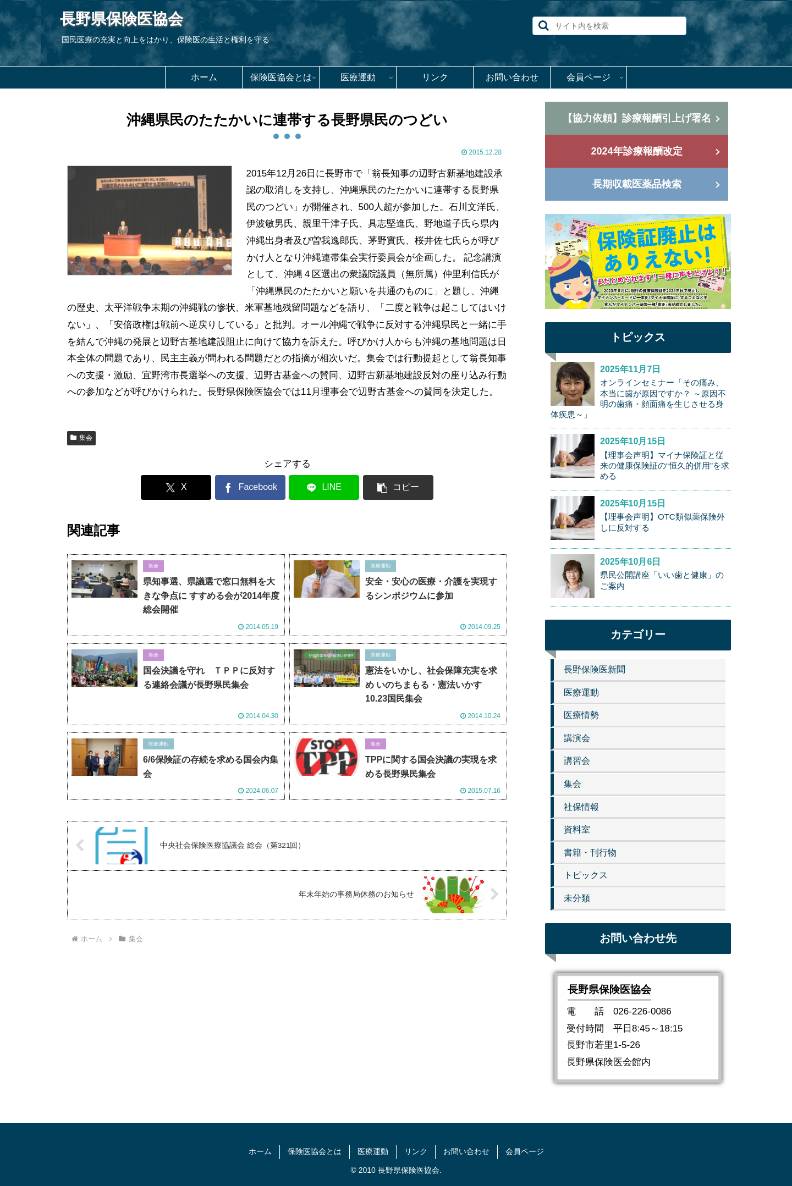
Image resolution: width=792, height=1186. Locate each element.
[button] (543, 25)
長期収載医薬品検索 (636, 184)
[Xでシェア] (176, 487)
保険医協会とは (315, 1151)
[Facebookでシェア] (250, 487)
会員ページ (524, 1151)
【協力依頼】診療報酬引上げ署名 (637, 118)
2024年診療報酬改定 (636, 151)
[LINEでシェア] (324, 487)
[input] (609, 25)
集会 (81, 438)
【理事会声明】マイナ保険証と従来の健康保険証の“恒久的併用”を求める (664, 465)
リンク (415, 1151)
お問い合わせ (466, 1151)
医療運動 (373, 1151)
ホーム (260, 1151)
